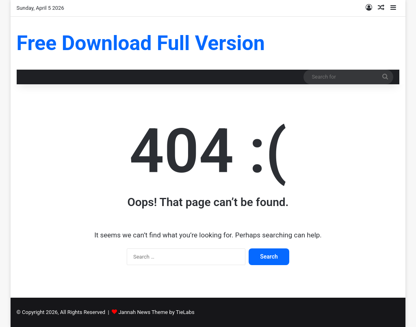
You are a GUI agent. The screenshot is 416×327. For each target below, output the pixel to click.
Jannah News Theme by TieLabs (156, 312)
